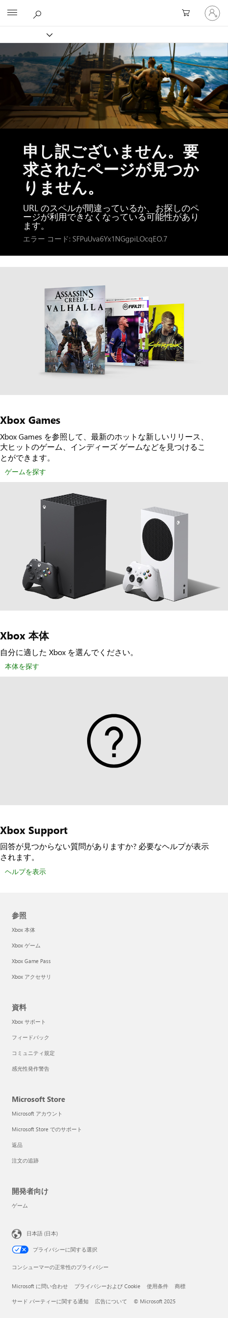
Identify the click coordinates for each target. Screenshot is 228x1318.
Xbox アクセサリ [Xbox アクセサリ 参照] (31, 976)
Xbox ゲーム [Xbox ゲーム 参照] (26, 945)
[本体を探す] (22, 667)
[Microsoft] (113, 7)
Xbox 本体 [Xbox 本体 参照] (23, 929)
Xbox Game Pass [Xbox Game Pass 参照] (31, 961)
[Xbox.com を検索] (38, 13)
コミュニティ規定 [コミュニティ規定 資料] (33, 1053)
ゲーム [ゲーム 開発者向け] (20, 1205)
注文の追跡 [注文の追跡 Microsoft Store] (25, 1160)
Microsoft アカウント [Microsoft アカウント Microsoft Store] (37, 1113)
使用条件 (157, 1286)
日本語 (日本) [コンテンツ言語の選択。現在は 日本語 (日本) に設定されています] (42, 1233)
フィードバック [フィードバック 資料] (30, 1037)
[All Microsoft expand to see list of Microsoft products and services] (12, 13)
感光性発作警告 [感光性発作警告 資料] (30, 1068)
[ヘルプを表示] (25, 872)
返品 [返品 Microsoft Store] (17, 1145)
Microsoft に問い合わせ (40, 1286)
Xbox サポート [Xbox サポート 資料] (29, 1021)
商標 (180, 1286)
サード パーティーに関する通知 (50, 1301)
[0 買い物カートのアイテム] (189, 13)
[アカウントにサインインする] (212, 13)
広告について (111, 1301)
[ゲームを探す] (25, 472)
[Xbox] (25, 34)
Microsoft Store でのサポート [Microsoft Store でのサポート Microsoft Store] (47, 1129)
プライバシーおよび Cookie (107, 1286)
